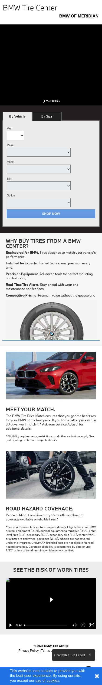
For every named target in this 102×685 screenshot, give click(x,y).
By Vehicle (17, 118)
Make (10, 145)
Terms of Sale (51, 650)
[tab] (17, 116)
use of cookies (47, 680)
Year (9, 128)
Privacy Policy (28, 650)
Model (10, 162)
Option (11, 195)
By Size (46, 116)
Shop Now (51, 214)
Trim (9, 178)
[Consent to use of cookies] (97, 676)
